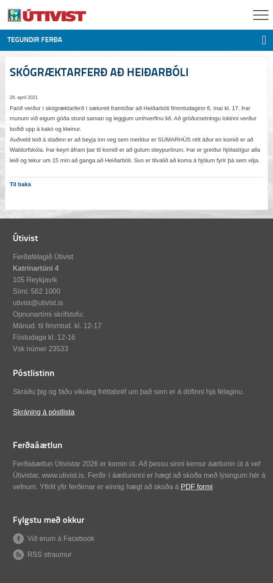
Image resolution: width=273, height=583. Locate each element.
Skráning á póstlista (44, 412)
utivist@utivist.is (38, 303)
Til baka (20, 184)
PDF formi (196, 487)
